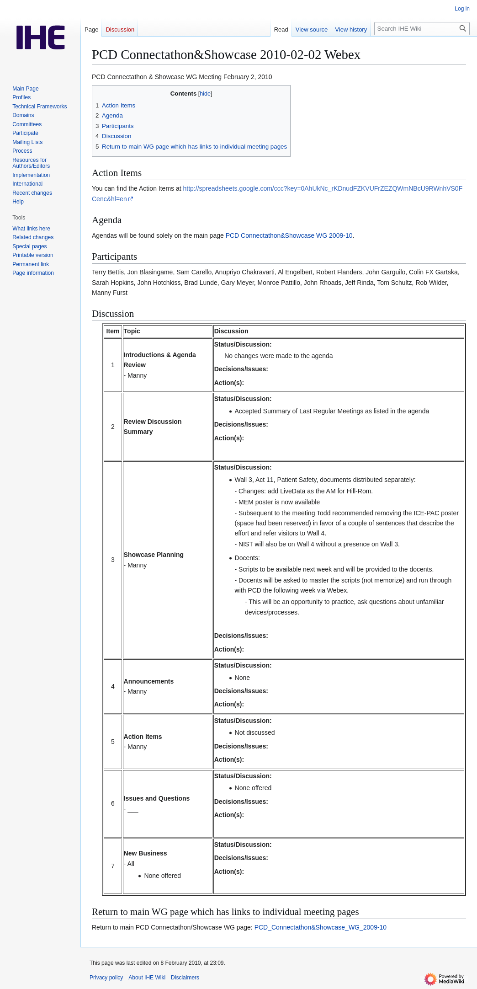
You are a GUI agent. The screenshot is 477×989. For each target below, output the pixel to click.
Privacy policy (106, 977)
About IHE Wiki (146, 977)
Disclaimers (185, 977)
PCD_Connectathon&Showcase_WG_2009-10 (320, 927)
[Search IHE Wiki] (422, 28)
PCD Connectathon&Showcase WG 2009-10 (289, 235)
